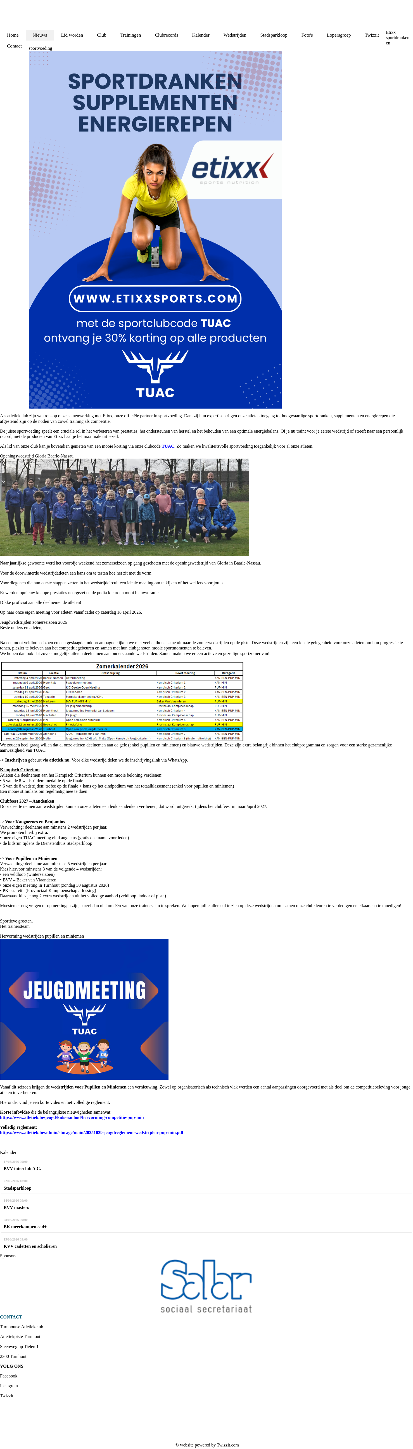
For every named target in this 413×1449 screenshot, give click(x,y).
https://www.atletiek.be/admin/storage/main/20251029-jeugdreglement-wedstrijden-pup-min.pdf (91, 1132)
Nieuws (40, 35)
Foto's (307, 35)
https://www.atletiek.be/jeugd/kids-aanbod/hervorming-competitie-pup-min (72, 1117)
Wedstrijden (235, 35)
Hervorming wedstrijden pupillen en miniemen (42, 936)
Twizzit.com (228, 1445)
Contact (14, 46)
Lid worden (72, 35)
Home (13, 35)
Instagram (9, 1385)
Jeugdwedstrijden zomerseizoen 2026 (33, 622)
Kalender (201, 35)
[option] (206, 1286)
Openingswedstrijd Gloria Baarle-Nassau (36, 456)
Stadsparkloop (274, 35)
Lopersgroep (339, 35)
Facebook (8, 1376)
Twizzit (372, 35)
